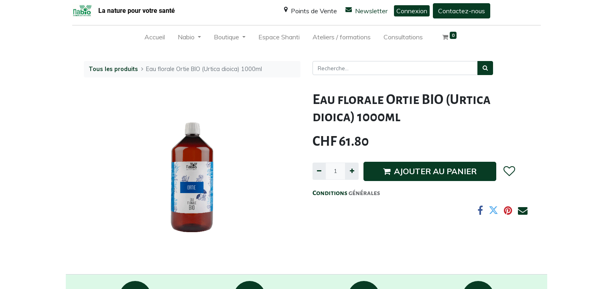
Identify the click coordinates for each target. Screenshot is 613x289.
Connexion (411, 11)
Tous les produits (113, 69)
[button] (509, 171)
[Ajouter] (351, 171)
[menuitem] (154, 38)
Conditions (331, 193)
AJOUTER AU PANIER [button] (430, 171)
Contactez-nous (461, 11)
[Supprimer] (319, 171)
